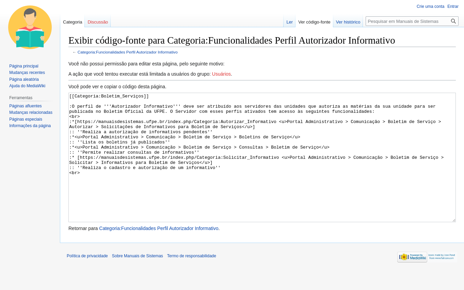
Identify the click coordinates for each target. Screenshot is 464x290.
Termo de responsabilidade (191, 281)
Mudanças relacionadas (30, 112)
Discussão (97, 22)
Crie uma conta (430, 6)
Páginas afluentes (25, 106)
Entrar (453, 6)
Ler (289, 22)
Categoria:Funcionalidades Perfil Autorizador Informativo (128, 52)
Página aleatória (24, 79)
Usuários (221, 74)
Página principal (23, 66)
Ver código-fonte (314, 22)
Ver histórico (348, 22)
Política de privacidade (87, 281)
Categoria (72, 22)
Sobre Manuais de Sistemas (137, 281)
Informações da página (30, 125)
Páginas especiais (25, 119)
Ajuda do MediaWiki (27, 85)
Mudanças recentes (27, 72)
